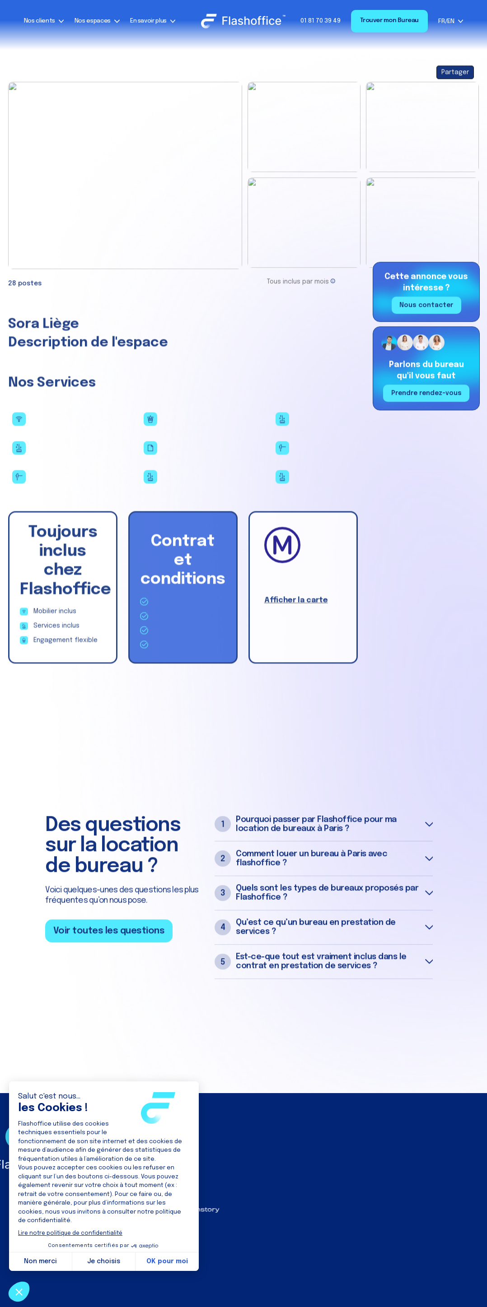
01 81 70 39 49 (320, 21)
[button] (44, 21)
